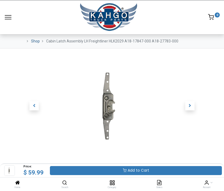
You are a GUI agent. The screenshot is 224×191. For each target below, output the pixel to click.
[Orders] (159, 183)
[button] (34, 106)
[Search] (64, 183)
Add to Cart (136, 170)
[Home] (17, 183)
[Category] (112, 183)
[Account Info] (206, 183)
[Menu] (8, 17)
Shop (35, 41)
